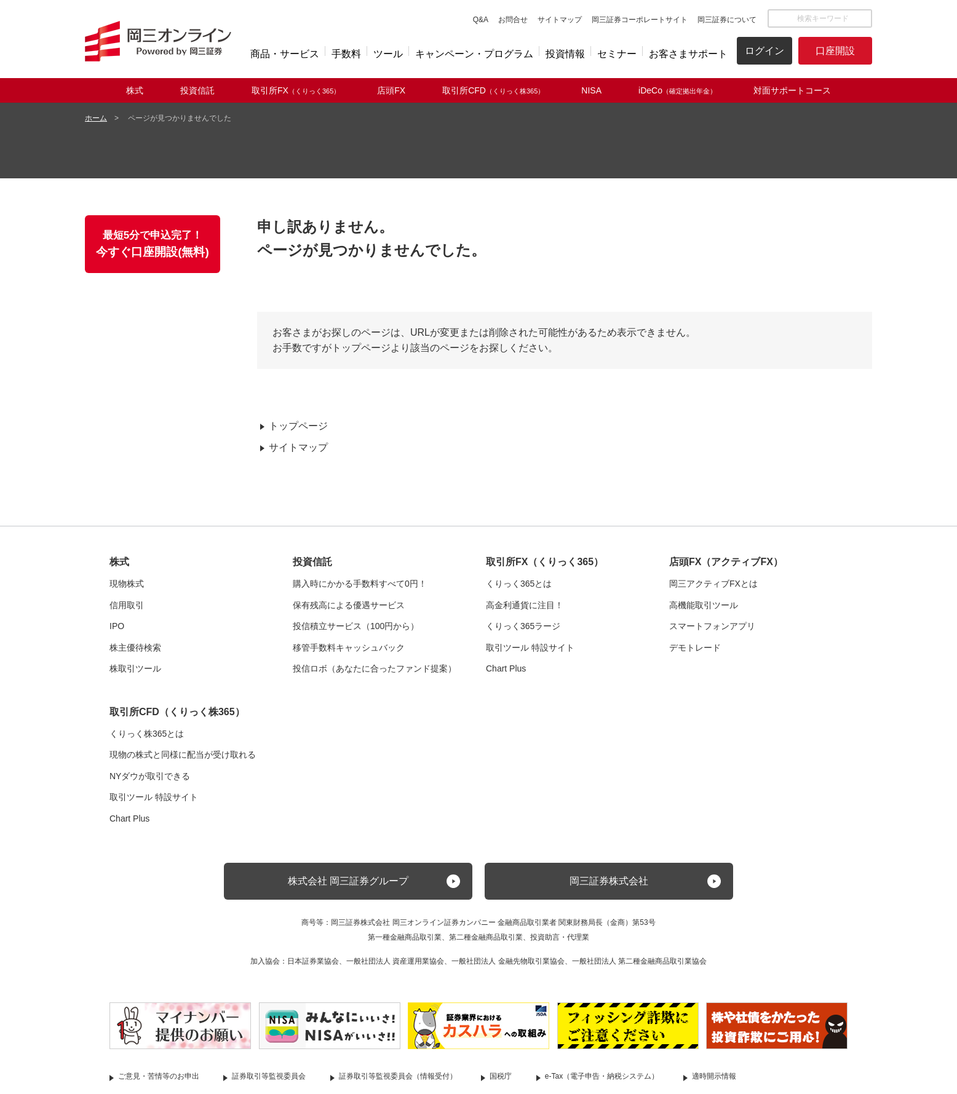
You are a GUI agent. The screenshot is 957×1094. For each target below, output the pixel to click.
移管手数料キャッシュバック (349, 647)
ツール (388, 54)
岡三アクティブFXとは (713, 584)
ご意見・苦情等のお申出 (158, 1076)
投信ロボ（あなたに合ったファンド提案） (374, 668)
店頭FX (391, 90)
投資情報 (565, 54)
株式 (134, 90)
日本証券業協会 (313, 961)
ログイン (764, 51)
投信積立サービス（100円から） (356, 626)
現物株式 (126, 584)
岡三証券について (726, 19)
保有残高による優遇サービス (349, 605)
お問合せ (513, 19)
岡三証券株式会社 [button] (609, 881)
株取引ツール (135, 668)
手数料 (346, 54)
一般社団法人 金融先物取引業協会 (507, 961)
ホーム (96, 118)
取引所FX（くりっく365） (544, 562)
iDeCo (677, 90)
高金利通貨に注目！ (524, 605)
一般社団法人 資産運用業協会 (395, 961)
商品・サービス (284, 54)
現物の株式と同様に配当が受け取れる (182, 754)
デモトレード (695, 647)
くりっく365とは (519, 584)
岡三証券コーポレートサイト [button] (640, 19)
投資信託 (197, 90)
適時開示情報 (714, 1076)
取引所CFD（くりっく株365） (177, 712)
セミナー (617, 54)
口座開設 (835, 51)
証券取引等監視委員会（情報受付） (398, 1076)
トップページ (298, 426)
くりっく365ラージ (523, 626)
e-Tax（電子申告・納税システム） (602, 1076)
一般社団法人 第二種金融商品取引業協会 (639, 961)
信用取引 (126, 605)
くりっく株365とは (146, 734)
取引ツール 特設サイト (530, 647)
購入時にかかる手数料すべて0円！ (360, 584)
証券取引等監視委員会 (269, 1076)
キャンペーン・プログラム (474, 54)
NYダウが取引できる (149, 776)
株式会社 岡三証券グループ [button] (348, 881)
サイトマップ (560, 19)
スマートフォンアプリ (712, 626)
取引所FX (296, 90)
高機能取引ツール (703, 605)
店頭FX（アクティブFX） (726, 562)
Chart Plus (506, 668)
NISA (591, 90)
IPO (116, 626)
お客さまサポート (688, 54)
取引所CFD (493, 90)
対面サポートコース (792, 90)
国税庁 (501, 1076)
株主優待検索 (135, 647)
